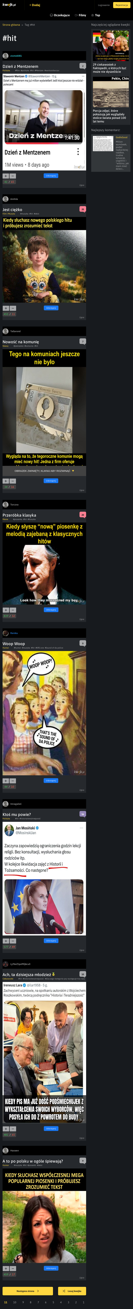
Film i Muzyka (9, 214)
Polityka (6, 70)
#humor (17, 648)
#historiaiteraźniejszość (30, 818)
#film (17, 70)
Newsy (5, 346)
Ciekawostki (8, 979)
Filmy (82, 15)
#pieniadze (18, 346)
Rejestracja (122, 5)
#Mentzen (39, 70)
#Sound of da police (54, 648)
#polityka (25, 70)
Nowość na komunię (21, 342)
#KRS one (40, 648)
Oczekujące (62, 15)
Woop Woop (14, 643)
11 (5, 1302)
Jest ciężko (12, 209)
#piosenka (17, 519)
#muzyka (24, 214)
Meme (5, 519)
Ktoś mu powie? (17, 814)
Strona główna (11, 24)
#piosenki (32, 1165)
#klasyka (32, 519)
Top (97, 15)
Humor (6, 648)
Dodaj (36, 5)
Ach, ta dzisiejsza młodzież (29, 974)
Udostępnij (51, 176)
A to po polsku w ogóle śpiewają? (33, 1161)
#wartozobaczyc (52, 70)
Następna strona (28, 1291)
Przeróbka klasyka (19, 515)
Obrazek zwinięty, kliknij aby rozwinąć (42, 470)
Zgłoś (81, 185)
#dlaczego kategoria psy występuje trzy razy (65, 979)
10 (14, 1302)
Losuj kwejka (72, 1291)
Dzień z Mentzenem (20, 66)
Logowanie (104, 5)
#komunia (28, 346)
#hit (32, 70)
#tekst (36, 214)
